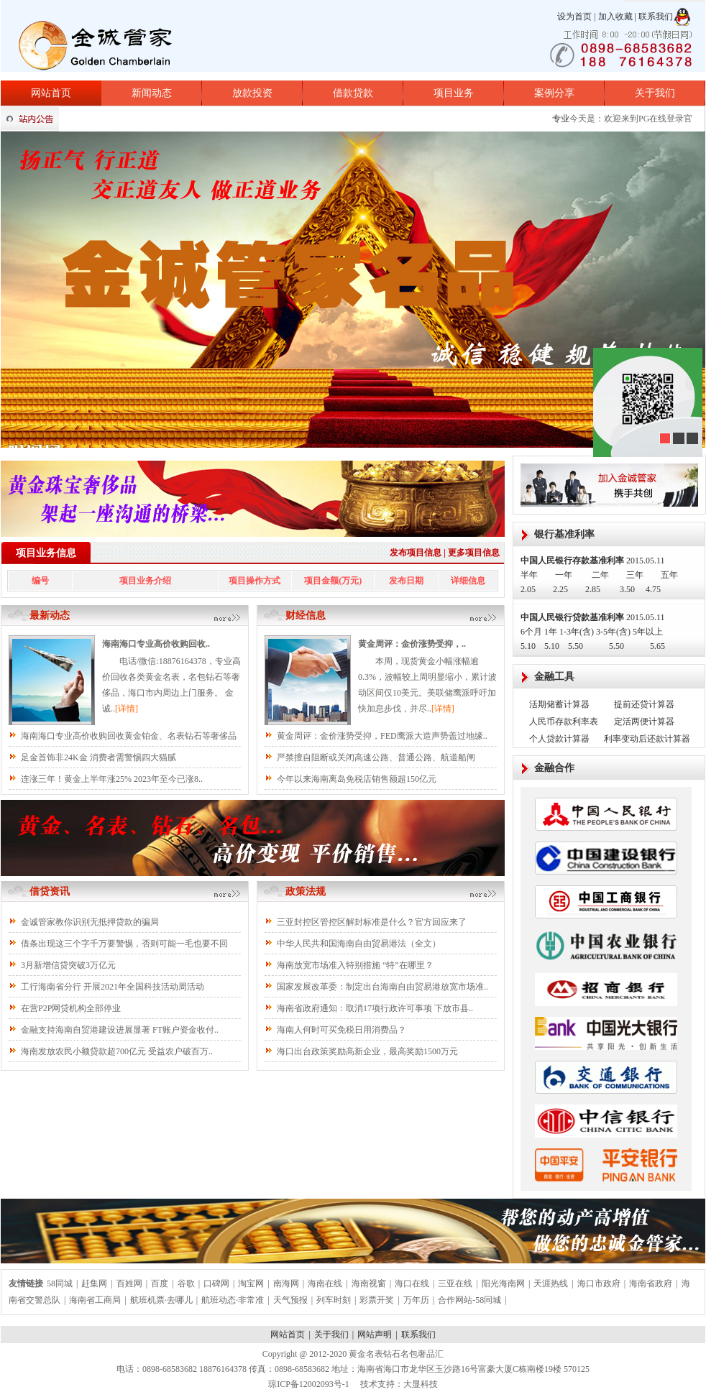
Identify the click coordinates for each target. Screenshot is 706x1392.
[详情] (126, 709)
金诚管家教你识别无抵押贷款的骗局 (90, 922)
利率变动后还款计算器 (647, 739)
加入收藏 (615, 16)
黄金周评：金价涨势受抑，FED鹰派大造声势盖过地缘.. (382, 736)
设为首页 (574, 16)
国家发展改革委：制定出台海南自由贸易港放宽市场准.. (382, 987)
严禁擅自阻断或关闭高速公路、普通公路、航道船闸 (376, 757)
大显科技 (420, 1384)
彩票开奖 (376, 1300)
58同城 (60, 1283)
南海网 (286, 1283)
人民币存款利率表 (563, 721)
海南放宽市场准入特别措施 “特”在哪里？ (355, 965)
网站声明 (374, 1334)
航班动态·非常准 (232, 1300)
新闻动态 (152, 93)
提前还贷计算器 (644, 704)
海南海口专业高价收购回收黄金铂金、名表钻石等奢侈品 (129, 736)
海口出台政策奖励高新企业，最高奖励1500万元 (367, 1051)
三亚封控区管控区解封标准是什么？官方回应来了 (372, 922)
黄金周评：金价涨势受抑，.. (412, 644)
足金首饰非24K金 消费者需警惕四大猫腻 (98, 757)
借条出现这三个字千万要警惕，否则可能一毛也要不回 (124, 944)
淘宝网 (251, 1283)
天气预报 (290, 1300)
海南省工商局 (95, 1300)
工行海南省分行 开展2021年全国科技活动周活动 (112, 987)
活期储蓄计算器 (559, 704)
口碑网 (216, 1283)
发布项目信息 (415, 553)
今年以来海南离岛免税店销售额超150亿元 (356, 779)
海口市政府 (598, 1283)
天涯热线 (550, 1283)
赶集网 (94, 1283)
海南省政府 (650, 1283)
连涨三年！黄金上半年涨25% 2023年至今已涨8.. (112, 779)
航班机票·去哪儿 (161, 1300)
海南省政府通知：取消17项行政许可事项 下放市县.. (375, 1008)
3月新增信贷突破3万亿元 (68, 965)
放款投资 (252, 93)
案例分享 (554, 93)
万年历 (416, 1300)
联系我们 (655, 16)
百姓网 (129, 1283)
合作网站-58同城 (469, 1300)
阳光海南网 (503, 1283)
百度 (159, 1283)
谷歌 (186, 1283)
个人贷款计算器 (559, 739)
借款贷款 (353, 93)
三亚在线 (455, 1283)
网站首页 (51, 93)
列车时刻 (333, 1300)
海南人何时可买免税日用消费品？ (341, 1030)
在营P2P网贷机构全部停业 (71, 1008)
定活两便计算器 (644, 721)
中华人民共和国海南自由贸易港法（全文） (359, 944)
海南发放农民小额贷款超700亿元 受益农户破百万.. (117, 1051)
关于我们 (655, 93)
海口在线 (412, 1283)
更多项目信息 (474, 553)
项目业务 (454, 93)
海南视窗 (369, 1283)
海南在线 (325, 1283)
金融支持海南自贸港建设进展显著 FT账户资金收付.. (120, 1030)
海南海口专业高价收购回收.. (156, 644)
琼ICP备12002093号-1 (308, 1384)
